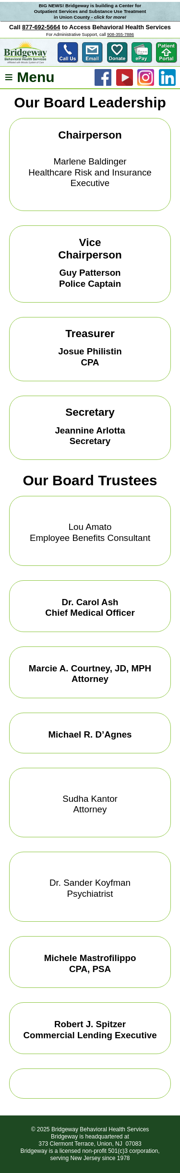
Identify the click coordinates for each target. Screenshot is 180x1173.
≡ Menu (29, 77)
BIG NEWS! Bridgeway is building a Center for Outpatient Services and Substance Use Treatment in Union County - (90, 11)
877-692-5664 (41, 27)
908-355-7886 (120, 34)
